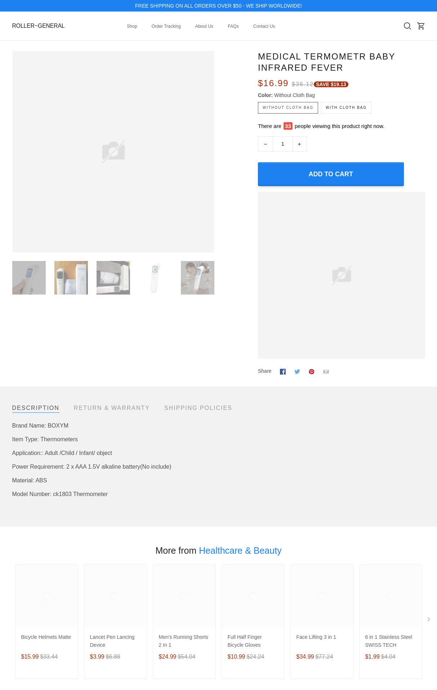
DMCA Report (409, 626)
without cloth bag (294, 95)
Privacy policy (308, 583)
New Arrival (25, 583)
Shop (132, 26)
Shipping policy (310, 593)
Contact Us (264, 26)
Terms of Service (312, 573)
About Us (204, 26)
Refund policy (308, 602)
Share (264, 357)
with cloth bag (346, 108)
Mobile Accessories (33, 602)
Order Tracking (166, 26)
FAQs (233, 26)
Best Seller (24, 593)
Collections (24, 573)
